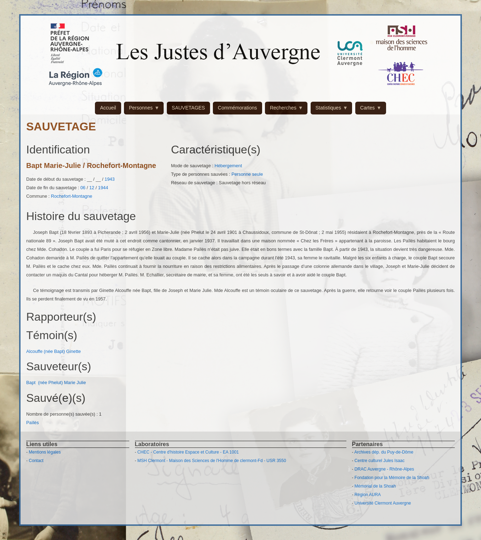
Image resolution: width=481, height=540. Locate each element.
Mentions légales (45, 452)
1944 (103, 187)
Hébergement (228, 165)
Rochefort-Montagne (71, 196)
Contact (36, 460)
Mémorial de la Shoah (375, 486)
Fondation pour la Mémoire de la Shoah (392, 477)
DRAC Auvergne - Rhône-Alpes (384, 469)
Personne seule (247, 174)
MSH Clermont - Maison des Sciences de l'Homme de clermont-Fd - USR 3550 (211, 460)
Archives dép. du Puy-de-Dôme (383, 452)
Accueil (108, 108)
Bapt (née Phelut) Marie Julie (56, 382)
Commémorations (237, 108)
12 (91, 187)
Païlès (33, 422)
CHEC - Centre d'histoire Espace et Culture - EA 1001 (188, 452)
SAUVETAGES (188, 108)
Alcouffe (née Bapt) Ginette (53, 351)
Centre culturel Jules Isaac (379, 460)
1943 (109, 179)
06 (82, 187)
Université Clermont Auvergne (383, 503)
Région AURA (368, 494)
